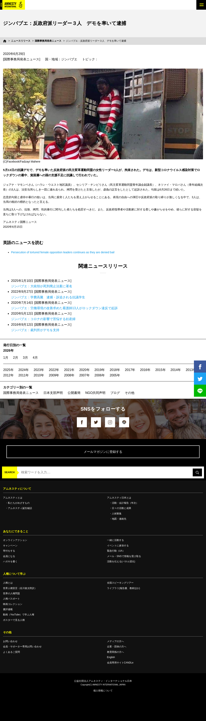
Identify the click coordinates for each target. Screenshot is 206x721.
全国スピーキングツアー (120, 582)
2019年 (100, 370)
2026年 (8, 350)
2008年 (69, 375)
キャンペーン (10, 545)
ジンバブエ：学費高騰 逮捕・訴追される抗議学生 (48, 297)
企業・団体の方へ (116, 646)
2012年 (8, 375)
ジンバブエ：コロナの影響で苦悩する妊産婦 (43, 319)
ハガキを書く (10, 561)
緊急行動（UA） (116, 550)
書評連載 (8, 609)
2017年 (130, 370)
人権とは (8, 582)
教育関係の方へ (115, 652)
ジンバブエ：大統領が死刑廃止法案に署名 (41, 286)
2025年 (8, 370)
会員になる (9, 556)
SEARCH (9, 472)
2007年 (84, 375)
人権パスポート (11, 598)
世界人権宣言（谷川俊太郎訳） (20, 588)
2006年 (100, 375)
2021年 (69, 370)
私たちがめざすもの (19, 503)
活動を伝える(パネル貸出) (121, 561)
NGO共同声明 (95, 392)
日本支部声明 (53, 392)
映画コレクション (12, 604)
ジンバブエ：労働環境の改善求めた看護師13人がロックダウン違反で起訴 (64, 308)
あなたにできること (15, 531)
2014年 (176, 370)
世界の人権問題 (11, 593)
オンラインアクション (15, 540)
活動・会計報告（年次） (125, 503)
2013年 (191, 370)
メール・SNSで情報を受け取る (124, 556)
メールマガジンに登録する (103, 451)
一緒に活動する (115, 540)
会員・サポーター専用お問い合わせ (22, 646)
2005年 (115, 375)
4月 (35, 357)
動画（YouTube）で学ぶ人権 (18, 614)
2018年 (115, 370)
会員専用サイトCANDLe (120, 662)
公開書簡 (74, 392)
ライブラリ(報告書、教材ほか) (123, 588)
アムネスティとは (12, 497)
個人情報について (103, 690)
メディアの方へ (115, 641)
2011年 (24, 375)
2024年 (24, 370)
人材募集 (117, 513)
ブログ (115, 392)
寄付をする (9, 550)
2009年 (54, 375)
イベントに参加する (118, 545)
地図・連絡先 (119, 518)
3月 (25, 357)
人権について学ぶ (14, 573)
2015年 (160, 370)
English (111, 657)
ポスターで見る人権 (14, 620)
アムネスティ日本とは (119, 497)
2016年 (145, 370)
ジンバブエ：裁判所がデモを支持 (35, 330)
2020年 (84, 370)
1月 (5, 357)
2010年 (39, 375)
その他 (129, 392)
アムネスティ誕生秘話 (20, 508)
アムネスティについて (17, 488)
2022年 (54, 370)
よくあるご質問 (11, 652)
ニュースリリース (20, 40)
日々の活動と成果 (121, 508)
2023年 (39, 370)
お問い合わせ (10, 641)
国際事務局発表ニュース (48, 40)
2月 (15, 357)
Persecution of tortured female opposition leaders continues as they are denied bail (62, 252)
